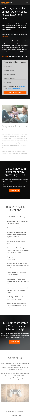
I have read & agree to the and (14, 87)
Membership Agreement (14, 88)
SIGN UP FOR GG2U (15, 92)
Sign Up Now (15, 191)
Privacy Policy (22, 86)
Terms (20, 415)
